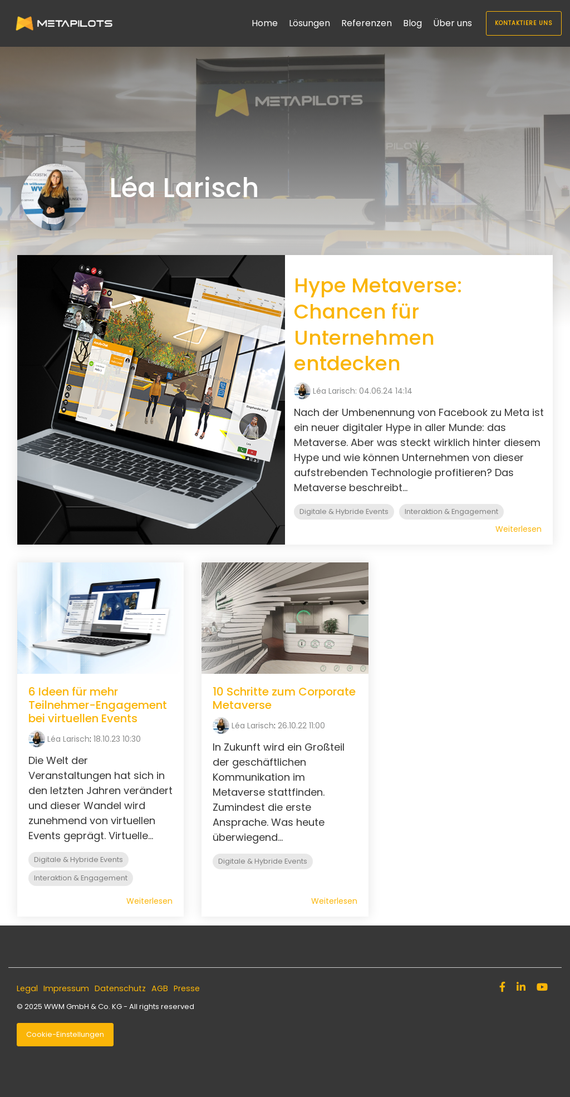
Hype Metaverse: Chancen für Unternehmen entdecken (378, 324)
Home (265, 23)
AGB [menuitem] (159, 988)
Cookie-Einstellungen (65, 1034)
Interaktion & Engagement (451, 511)
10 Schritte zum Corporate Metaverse (284, 698)
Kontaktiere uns (524, 23)
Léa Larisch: (336, 390)
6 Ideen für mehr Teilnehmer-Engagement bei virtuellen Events (97, 705)
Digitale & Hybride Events (344, 511)
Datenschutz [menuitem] (120, 988)
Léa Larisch (68, 739)
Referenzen (366, 23)
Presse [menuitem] (187, 988)
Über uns (452, 23)
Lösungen (309, 23)
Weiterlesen (518, 529)
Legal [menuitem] (27, 988)
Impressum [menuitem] (66, 988)
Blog (412, 23)
